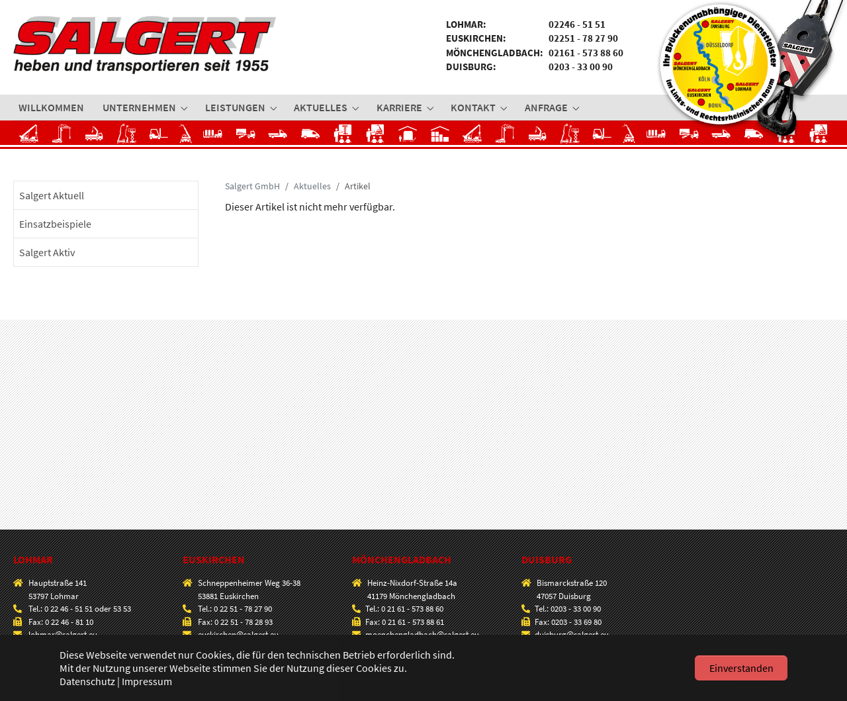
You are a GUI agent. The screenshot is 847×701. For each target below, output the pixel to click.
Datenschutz (87, 681)
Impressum (147, 681)
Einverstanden (741, 668)
